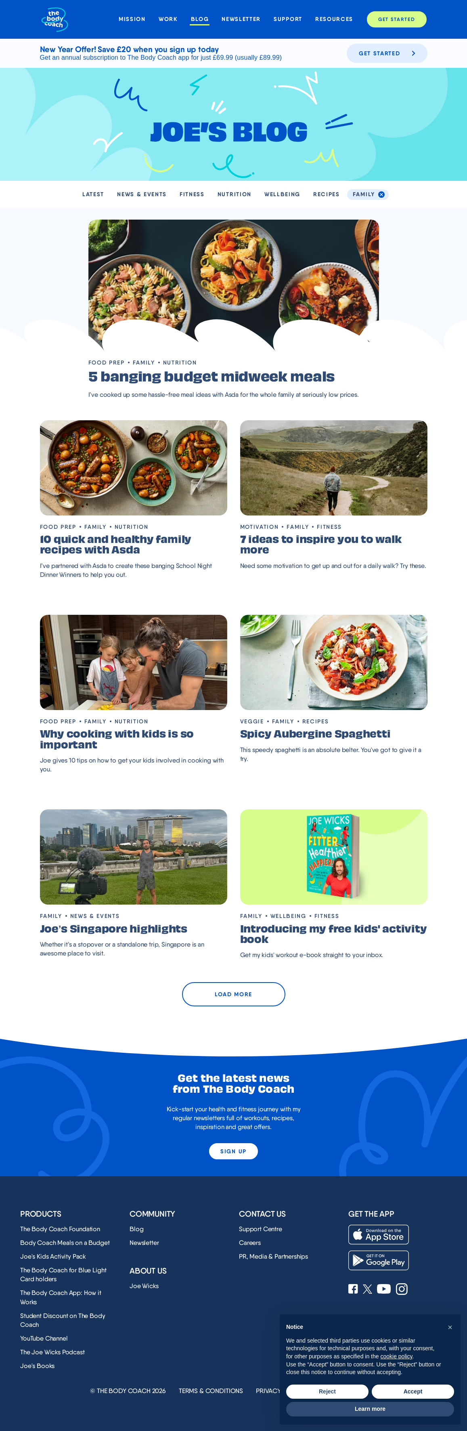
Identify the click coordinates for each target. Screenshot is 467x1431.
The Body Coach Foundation (60, 1229)
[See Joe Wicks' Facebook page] (353, 1289)
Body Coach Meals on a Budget (65, 1243)
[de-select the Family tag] (381, 194)
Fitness (192, 194)
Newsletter (241, 19)
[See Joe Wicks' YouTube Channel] (384, 1289)
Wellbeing (282, 194)
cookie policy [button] (396, 1356)
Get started (387, 53)
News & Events (142, 194)
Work (168, 19)
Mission (132, 19)
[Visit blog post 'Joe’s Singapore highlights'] (133, 857)
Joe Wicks (144, 1286)
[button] (450, 1327)
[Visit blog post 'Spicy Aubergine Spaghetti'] (333, 662)
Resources (334, 19)
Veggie (252, 721)
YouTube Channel (44, 1338)
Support (288, 19)
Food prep (106, 362)
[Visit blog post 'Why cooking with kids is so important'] (133, 662)
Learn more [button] (370, 1409)
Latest (93, 194)
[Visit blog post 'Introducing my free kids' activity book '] (333, 857)
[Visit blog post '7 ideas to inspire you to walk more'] (333, 467)
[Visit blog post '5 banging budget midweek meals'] (233, 285)
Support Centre (260, 1229)
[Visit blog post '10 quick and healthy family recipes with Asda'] (133, 467)
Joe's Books (37, 1366)
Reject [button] (327, 1391)
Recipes (326, 194)
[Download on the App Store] (378, 1235)
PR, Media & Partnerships (273, 1256)
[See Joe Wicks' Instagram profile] (402, 1290)
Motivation (259, 526)
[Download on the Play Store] (378, 1260)
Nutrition (234, 194)
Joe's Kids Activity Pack (53, 1256)
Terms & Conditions (211, 1391)
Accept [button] (413, 1391)
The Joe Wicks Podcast (52, 1352)
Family (144, 362)
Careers (250, 1243)
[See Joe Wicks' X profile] (367, 1289)
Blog (200, 19)
